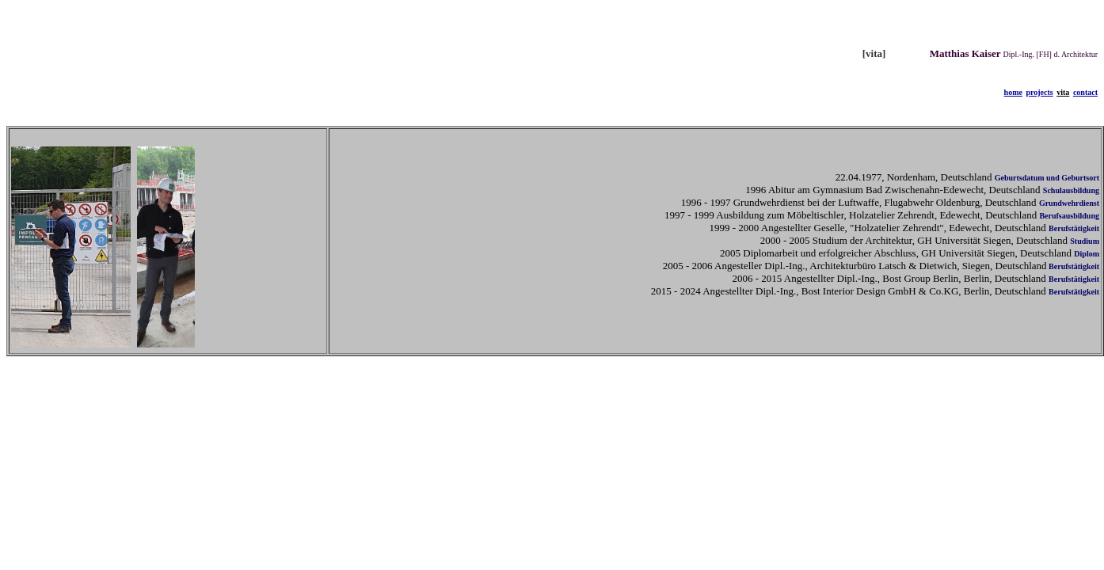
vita (1062, 92)
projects (1039, 92)
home (1013, 92)
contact (1085, 92)
